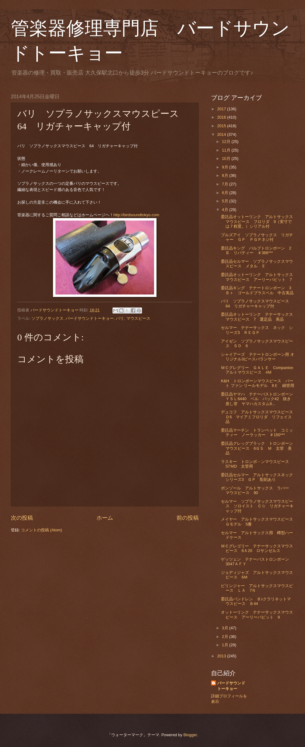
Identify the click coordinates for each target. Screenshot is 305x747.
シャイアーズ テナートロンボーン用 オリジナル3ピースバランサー (257, 356)
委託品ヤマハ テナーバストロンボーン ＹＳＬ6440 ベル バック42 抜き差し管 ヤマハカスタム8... (259, 399)
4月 (225, 209)
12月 (226, 141)
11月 (226, 150)
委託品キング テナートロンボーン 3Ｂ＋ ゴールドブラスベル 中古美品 (257, 290)
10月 (226, 158)
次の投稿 (22, 518)
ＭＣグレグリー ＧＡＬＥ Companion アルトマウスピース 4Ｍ (259, 370)
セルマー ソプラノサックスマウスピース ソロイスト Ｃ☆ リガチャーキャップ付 (257, 506)
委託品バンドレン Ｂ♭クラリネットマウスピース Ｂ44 (256, 601)
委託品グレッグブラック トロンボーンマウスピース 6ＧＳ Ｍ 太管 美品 (257, 448)
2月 (225, 636)
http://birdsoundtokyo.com (136, 215)
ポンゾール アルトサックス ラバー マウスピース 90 (257, 490)
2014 (222, 134)
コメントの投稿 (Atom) (41, 530)
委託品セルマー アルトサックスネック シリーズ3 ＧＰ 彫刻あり (259, 477)
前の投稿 (188, 518)
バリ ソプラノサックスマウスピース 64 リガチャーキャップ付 (257, 303)
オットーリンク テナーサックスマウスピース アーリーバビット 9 (257, 614)
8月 (225, 175)
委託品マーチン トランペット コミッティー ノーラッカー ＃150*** (257, 432)
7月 (225, 184)
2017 (222, 109)
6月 (225, 192)
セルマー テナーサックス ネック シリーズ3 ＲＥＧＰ (257, 330)
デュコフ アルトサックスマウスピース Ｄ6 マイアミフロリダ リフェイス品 (259, 417)
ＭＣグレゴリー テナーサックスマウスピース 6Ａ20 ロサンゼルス (257, 548)
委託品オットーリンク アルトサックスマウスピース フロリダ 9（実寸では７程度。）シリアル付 (257, 221)
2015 (222, 126)
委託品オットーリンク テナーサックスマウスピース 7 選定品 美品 (257, 316)
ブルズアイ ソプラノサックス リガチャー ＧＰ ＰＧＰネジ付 (257, 237)
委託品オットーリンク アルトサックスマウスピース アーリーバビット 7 (257, 277)
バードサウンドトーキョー (90, 318)
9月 (225, 167)
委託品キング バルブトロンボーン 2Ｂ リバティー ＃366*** (256, 250)
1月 (225, 645)
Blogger (190, 735)
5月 (225, 201)
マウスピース (138, 318)
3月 (225, 628)
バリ (120, 318)
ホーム (104, 518)
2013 (222, 656)
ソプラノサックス (47, 318)
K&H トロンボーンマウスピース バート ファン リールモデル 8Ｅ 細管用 (257, 383)
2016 (222, 117)
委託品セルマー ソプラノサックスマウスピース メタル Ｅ (257, 263)
